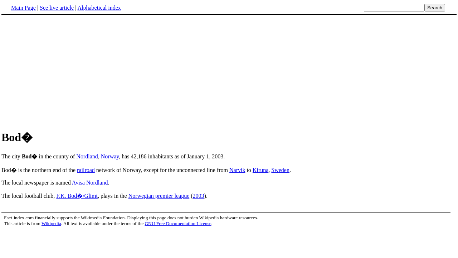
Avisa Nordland (90, 183)
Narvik (237, 170)
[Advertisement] (61, 71)
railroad (86, 170)
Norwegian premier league (159, 196)
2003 (198, 196)
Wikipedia (51, 223)
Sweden (280, 170)
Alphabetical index (99, 8)
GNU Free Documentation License (178, 223)
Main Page (23, 8)
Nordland (87, 156)
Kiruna (260, 170)
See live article (57, 8)
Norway (110, 156)
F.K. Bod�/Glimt (77, 196)
